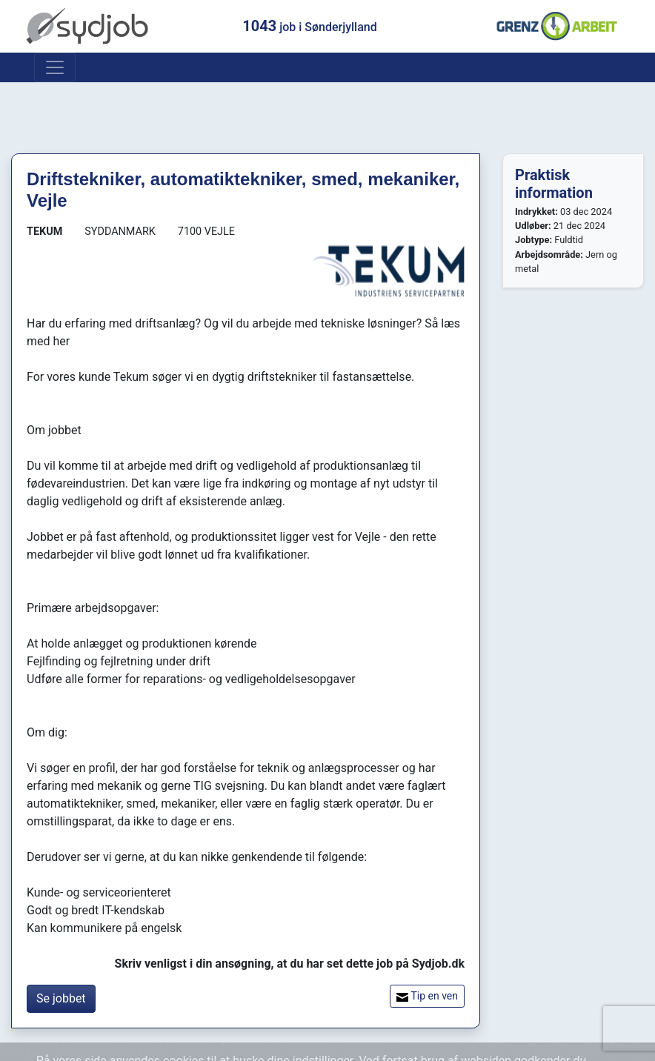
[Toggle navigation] (55, 67)
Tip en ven (427, 996)
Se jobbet (61, 998)
